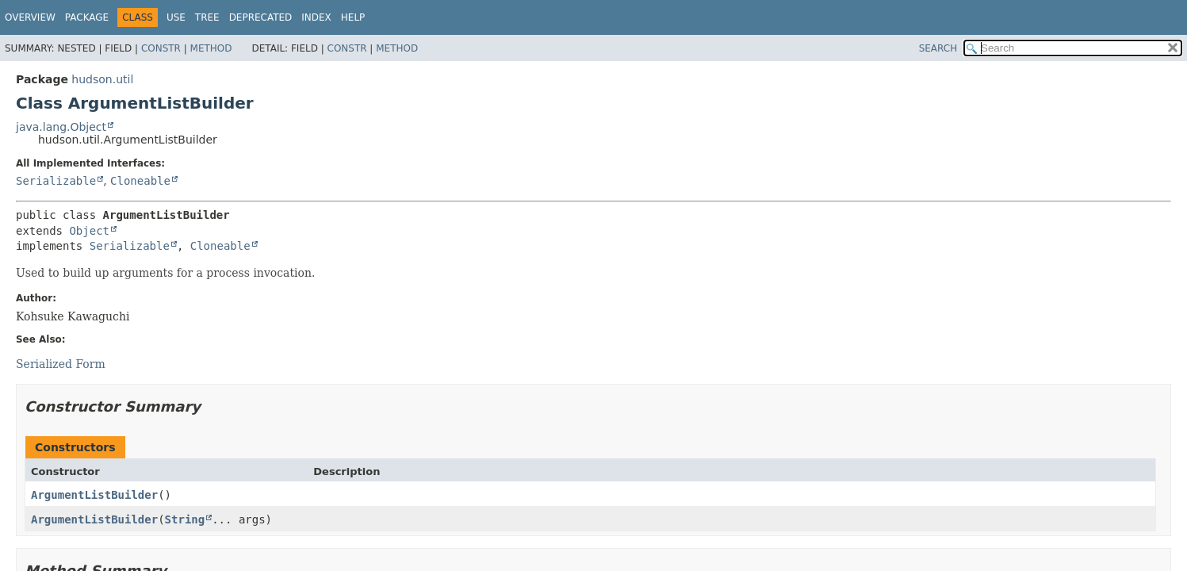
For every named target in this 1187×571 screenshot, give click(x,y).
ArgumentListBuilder (94, 495)
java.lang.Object (61, 127)
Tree (207, 17)
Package (87, 17)
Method (211, 48)
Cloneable (140, 180)
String (185, 519)
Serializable (56, 180)
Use (176, 17)
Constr (161, 48)
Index (316, 17)
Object (89, 230)
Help (353, 17)
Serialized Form (60, 364)
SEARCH (938, 48)
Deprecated (261, 17)
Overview (30, 17)
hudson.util (102, 79)
